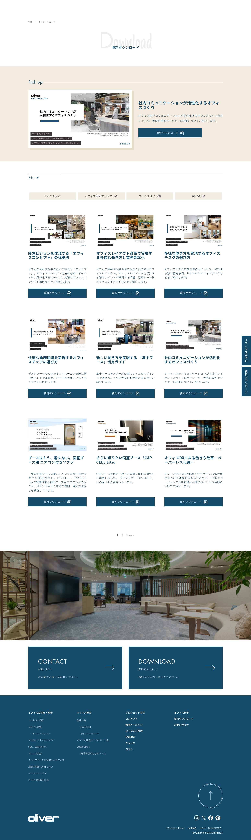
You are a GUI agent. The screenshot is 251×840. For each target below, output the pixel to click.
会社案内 (130, 737)
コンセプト (132, 718)
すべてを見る (52, 196)
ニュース (130, 743)
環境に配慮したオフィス (40, 766)
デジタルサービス (37, 773)
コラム (129, 749)
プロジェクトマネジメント (41, 740)
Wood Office (83, 746)
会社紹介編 (198, 196)
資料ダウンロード (184, 718)
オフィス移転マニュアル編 (101, 196)
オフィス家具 (84, 712)
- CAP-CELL (85, 727)
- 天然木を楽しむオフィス (92, 753)
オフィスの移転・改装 (40, 712)
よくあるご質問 (134, 731)
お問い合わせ (181, 724)
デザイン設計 (35, 727)
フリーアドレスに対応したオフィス (46, 760)
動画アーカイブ (134, 724)
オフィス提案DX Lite (38, 780)
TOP (30, 22)
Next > (130, 535)
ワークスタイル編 (150, 196)
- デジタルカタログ (89, 733)
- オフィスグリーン (40, 733)
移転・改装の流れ (37, 746)
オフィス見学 (35, 753)
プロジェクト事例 (135, 712)
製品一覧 (81, 720)
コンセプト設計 (36, 720)
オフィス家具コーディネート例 (92, 740)
